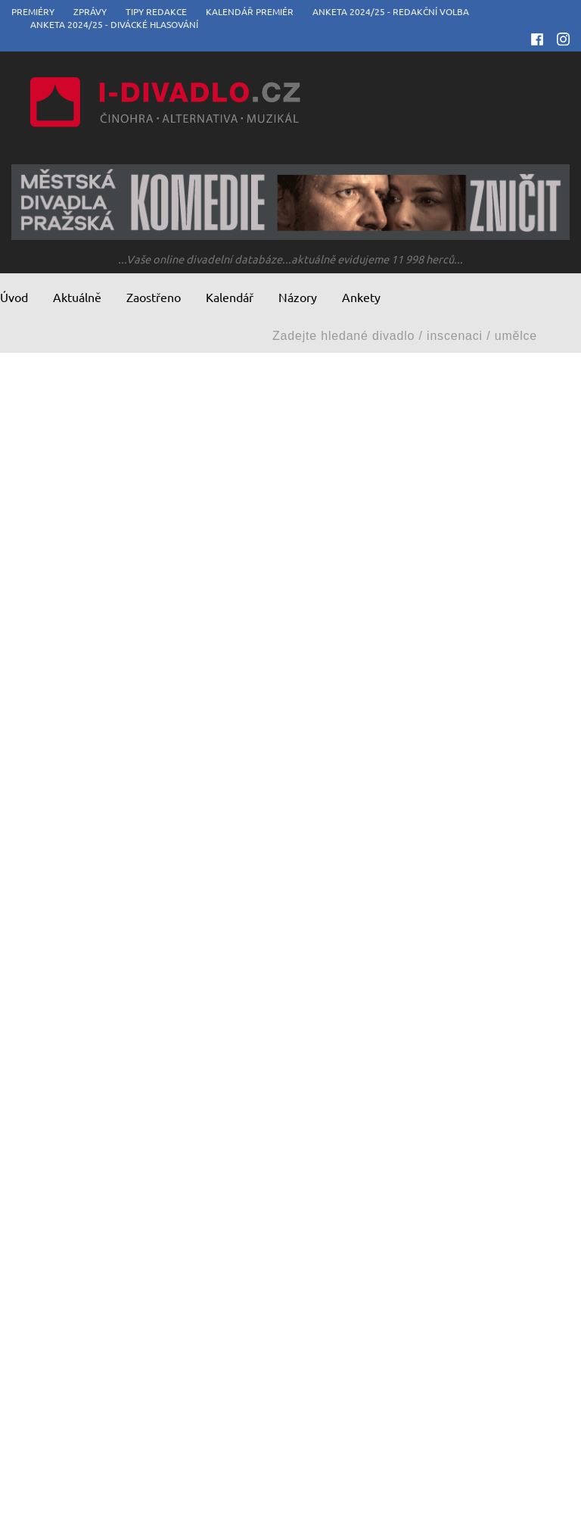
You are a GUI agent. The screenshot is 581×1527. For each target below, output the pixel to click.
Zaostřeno (153, 296)
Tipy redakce (156, 11)
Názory (297, 296)
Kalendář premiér (250, 11)
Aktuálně (77, 296)
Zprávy (90, 11)
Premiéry (32, 11)
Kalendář (229, 296)
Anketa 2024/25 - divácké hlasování (114, 24)
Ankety (361, 296)
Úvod (14, 296)
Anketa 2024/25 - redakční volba (390, 11)
